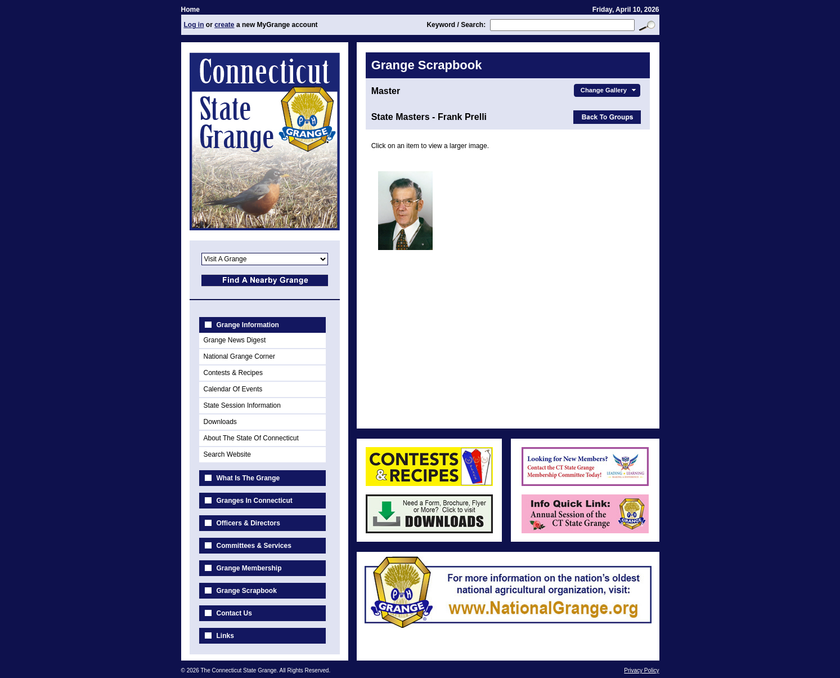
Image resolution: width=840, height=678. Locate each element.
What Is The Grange (248, 478)
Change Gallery (610, 90)
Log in (194, 25)
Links (225, 636)
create (224, 25)
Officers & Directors (248, 523)
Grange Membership (249, 568)
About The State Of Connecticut (251, 438)
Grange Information (248, 325)
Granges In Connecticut (255, 501)
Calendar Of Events (233, 389)
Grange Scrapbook (247, 591)
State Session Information (242, 405)
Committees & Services (254, 546)
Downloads (220, 422)
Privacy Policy (641, 670)
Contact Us (234, 613)
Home (190, 10)
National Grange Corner (239, 356)
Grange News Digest (235, 340)
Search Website (227, 454)
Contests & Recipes (233, 373)
